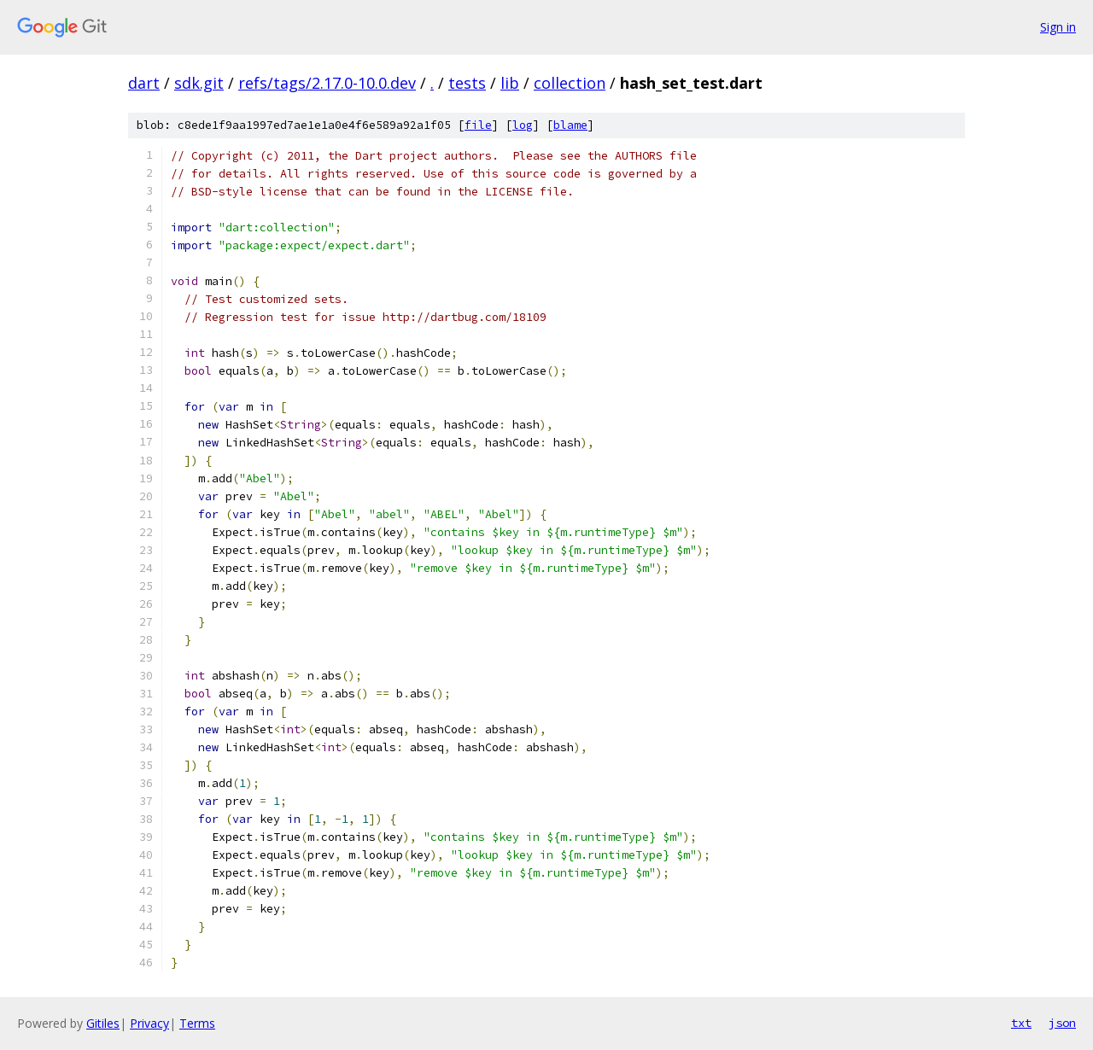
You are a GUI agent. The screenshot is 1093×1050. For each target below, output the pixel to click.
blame (570, 125)
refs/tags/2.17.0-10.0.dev (327, 83)
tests (467, 83)
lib (509, 83)
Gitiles (103, 1023)
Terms (197, 1023)
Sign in (1058, 27)
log (522, 125)
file (478, 125)
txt (1021, 1022)
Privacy (149, 1023)
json (1062, 1022)
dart (144, 83)
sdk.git (199, 83)
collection (569, 83)
